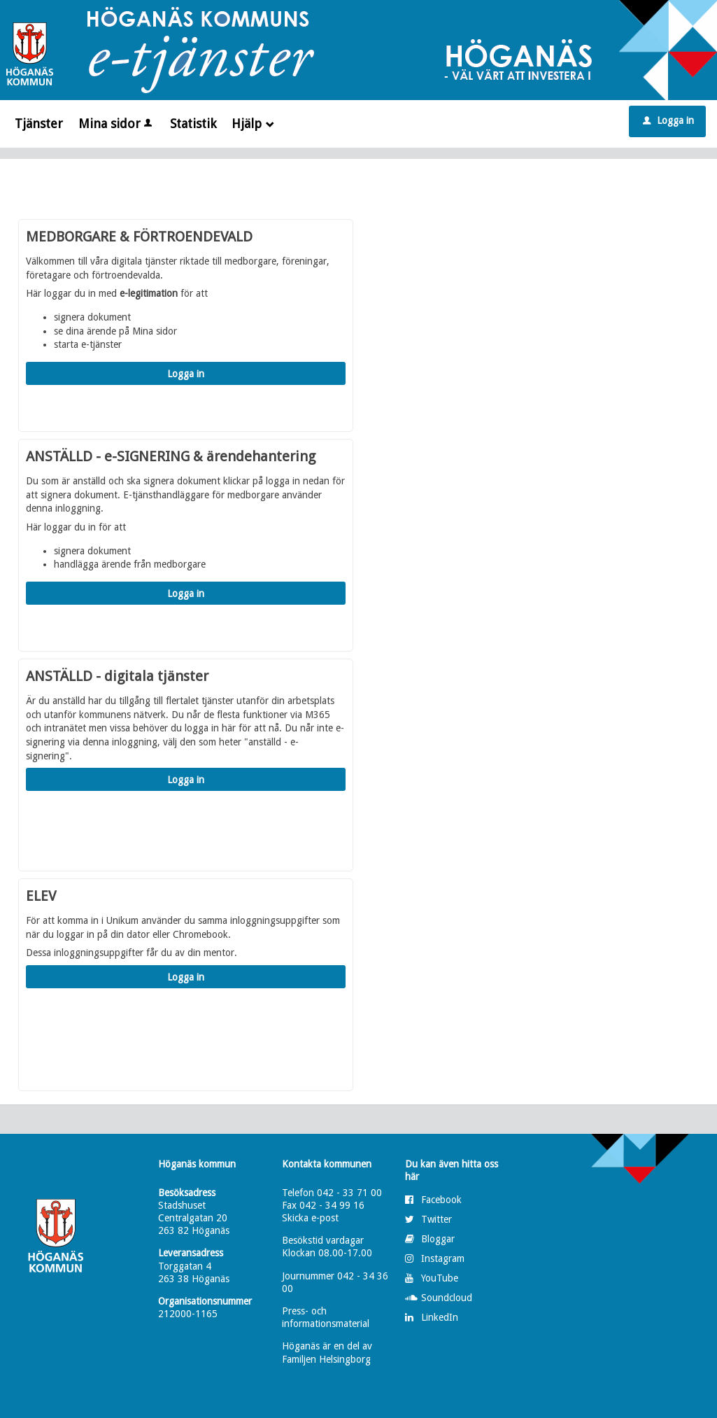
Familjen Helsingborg (326, 1359)
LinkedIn (439, 1317)
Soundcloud (446, 1297)
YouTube (439, 1278)
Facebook (441, 1199)
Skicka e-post (310, 1217)
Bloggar (438, 1238)
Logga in (668, 120)
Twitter (436, 1219)
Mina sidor (116, 123)
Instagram (442, 1258)
